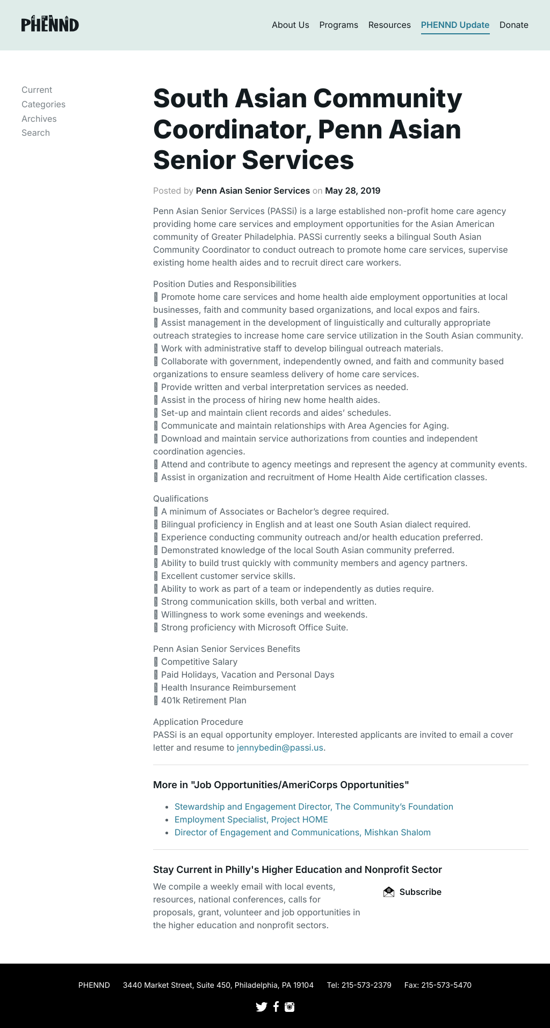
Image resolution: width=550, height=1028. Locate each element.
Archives (39, 118)
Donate (514, 24)
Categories (43, 104)
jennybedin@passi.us (280, 747)
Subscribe (412, 891)
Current (36, 89)
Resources (389, 24)
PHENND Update (455, 24)
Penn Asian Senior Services (253, 190)
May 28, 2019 (352, 190)
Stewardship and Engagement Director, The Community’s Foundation (314, 806)
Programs (338, 24)
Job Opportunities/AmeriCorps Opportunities (299, 785)
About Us (290, 24)
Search (35, 132)
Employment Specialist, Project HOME (251, 819)
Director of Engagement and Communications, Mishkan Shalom (303, 832)
